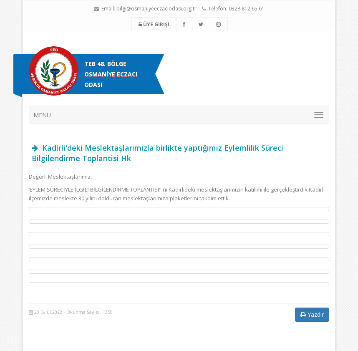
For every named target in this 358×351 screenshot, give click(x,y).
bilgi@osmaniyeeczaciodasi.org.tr (156, 8)
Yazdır (312, 314)
